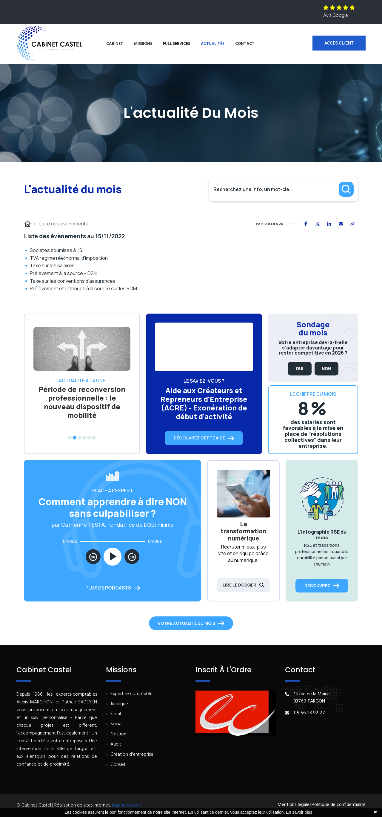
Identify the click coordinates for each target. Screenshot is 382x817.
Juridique (119, 704)
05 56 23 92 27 (309, 713)
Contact (245, 43)
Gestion (118, 734)
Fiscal (115, 714)
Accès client (339, 43)
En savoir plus (299, 812)
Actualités (212, 43)
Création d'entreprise (131, 754)
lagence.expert (127, 805)
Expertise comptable (131, 694)
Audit (115, 744)
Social (116, 724)
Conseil (117, 764)
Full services (176, 43)
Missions (143, 43)
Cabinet (114, 43)
